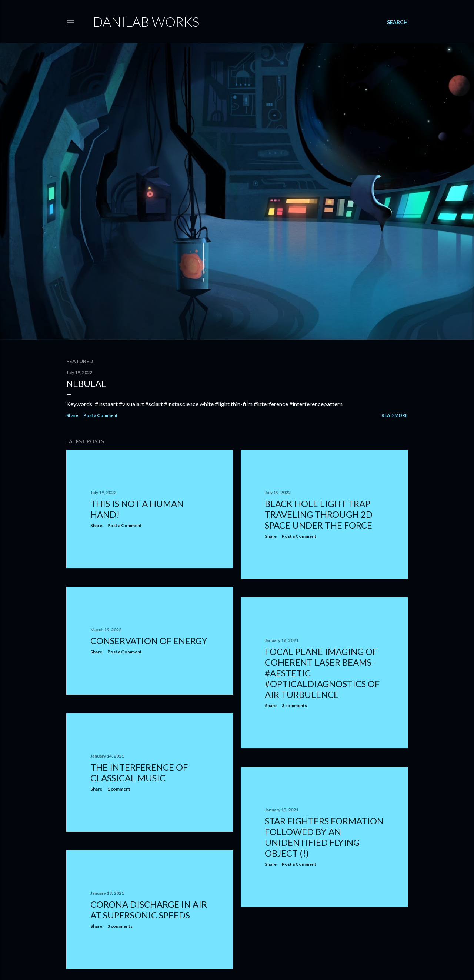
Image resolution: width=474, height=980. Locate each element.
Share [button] (72, 415)
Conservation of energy (148, 640)
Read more (394, 415)
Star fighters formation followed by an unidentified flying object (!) (324, 836)
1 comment (118, 789)
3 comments (294, 705)
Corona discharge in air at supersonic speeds (148, 909)
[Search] (397, 22)
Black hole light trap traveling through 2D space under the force (319, 514)
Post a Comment (100, 415)
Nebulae (86, 383)
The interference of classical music (139, 772)
